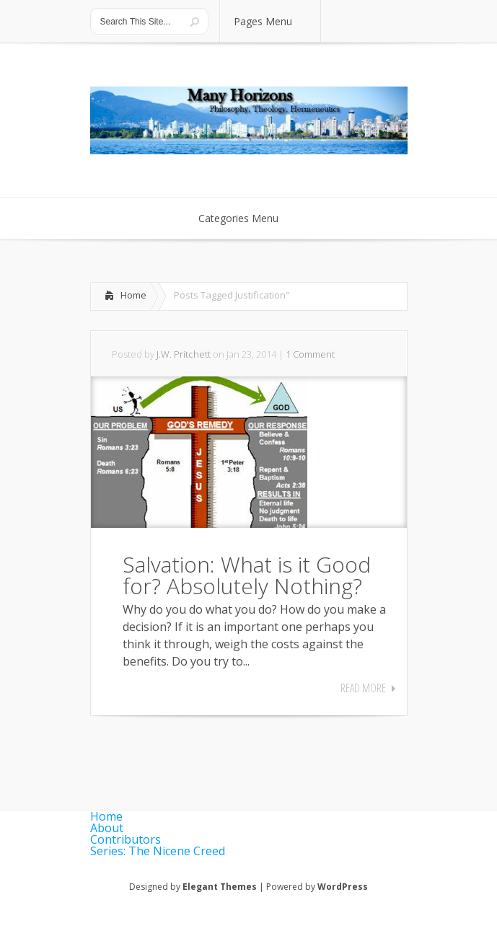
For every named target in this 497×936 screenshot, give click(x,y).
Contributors (125, 839)
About (106, 828)
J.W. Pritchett (184, 354)
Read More (363, 688)
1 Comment (310, 354)
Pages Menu (272, 21)
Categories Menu (247, 218)
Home (133, 294)
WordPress (342, 886)
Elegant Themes (219, 886)
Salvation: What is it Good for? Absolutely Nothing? (247, 575)
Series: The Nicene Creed (157, 851)
